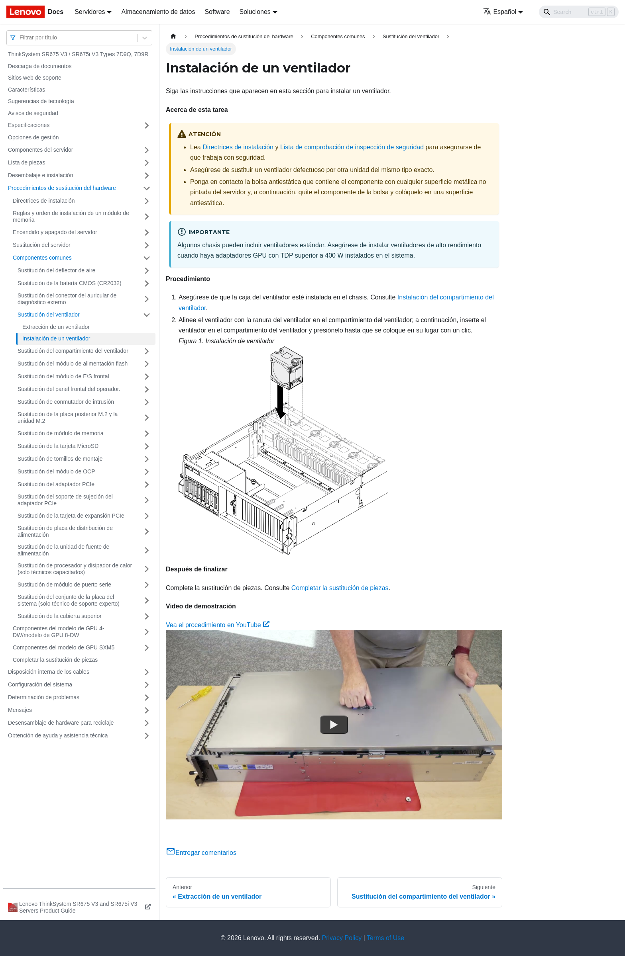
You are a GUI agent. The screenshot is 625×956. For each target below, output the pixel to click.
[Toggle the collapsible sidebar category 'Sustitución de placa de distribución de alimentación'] (146, 531)
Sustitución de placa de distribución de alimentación (65, 531)
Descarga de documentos (40, 66)
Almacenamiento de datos (158, 11)
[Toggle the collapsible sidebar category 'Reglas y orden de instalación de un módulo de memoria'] (146, 216)
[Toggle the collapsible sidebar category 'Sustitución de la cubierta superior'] (146, 616)
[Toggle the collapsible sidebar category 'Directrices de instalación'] (146, 201)
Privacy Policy (342, 937)
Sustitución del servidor (42, 245)
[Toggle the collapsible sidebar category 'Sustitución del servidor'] (146, 245)
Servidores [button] (90, 11)
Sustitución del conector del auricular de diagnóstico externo (67, 299)
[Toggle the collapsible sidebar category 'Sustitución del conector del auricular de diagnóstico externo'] (146, 299)
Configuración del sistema (40, 684)
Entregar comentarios (201, 852)
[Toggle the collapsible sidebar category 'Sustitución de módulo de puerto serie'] (146, 585)
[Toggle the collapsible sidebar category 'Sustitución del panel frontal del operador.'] (146, 389)
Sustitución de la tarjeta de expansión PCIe (71, 515)
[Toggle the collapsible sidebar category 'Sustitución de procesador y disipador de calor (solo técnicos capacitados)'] (146, 569)
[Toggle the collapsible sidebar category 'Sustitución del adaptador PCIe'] (146, 484)
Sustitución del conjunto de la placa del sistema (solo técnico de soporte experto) (69, 600)
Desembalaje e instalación (40, 175)
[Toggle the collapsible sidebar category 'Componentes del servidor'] (146, 150)
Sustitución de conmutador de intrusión (66, 402)
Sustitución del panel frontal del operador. (69, 389)
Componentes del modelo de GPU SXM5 (63, 647)
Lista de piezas (26, 162)
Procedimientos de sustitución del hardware (62, 188)
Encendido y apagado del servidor (55, 232)
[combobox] (20, 37)
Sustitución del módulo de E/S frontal (63, 376)
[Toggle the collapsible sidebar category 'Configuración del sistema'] (146, 684)
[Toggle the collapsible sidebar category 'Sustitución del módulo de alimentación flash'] (146, 364)
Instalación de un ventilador (56, 338)
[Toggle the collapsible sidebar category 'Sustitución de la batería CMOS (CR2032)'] (146, 283)
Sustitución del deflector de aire (56, 270)
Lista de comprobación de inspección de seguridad (352, 147)
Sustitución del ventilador (49, 314)
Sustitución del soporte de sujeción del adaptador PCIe (65, 500)
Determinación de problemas (43, 697)
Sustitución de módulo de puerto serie (64, 584)
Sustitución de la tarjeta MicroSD (58, 446)
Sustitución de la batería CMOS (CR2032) (70, 283)
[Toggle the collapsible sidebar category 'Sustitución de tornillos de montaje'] (146, 459)
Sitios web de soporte (34, 77)
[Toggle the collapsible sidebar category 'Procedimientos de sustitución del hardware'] (146, 188)
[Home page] (173, 36)
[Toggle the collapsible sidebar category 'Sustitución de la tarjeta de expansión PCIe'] (146, 516)
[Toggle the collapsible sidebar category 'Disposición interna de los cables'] (146, 672)
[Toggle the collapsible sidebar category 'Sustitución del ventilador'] (146, 315)
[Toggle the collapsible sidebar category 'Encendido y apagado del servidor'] (146, 232)
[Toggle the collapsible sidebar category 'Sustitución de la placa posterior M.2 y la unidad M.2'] (146, 418)
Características (26, 89)
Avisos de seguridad (33, 113)
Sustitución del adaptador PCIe (56, 484)
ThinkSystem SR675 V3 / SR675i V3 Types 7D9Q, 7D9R (78, 54)
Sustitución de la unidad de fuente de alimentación (63, 550)
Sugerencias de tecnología (41, 101)
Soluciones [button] (255, 11)
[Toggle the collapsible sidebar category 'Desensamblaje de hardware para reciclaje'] (146, 723)
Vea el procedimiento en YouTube (217, 625)
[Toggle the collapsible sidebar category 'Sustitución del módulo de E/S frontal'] (146, 376)
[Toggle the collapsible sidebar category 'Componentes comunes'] (146, 258)
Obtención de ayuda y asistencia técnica (58, 735)
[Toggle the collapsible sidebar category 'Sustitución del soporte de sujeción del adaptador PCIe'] (146, 500)
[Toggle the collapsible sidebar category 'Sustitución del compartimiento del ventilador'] (146, 351)
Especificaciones (28, 125)
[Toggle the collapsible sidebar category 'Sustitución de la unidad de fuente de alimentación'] (146, 550)
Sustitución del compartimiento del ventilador (73, 351)
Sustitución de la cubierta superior (60, 616)
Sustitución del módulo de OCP (56, 471)
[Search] (579, 12)
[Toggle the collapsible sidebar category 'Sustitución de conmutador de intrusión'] (146, 402)
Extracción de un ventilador (56, 327)
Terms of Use (385, 937)
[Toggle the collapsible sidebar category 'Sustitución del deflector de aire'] (146, 270)
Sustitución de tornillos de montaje (60, 459)
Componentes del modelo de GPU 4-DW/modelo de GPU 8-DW (58, 632)
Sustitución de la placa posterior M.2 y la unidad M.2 (68, 417)
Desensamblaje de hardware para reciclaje (61, 722)
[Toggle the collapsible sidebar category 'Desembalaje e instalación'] (146, 175)
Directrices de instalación (44, 200)
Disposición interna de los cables (48, 672)
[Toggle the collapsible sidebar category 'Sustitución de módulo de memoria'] (146, 433)
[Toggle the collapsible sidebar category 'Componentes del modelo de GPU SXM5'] (146, 647)
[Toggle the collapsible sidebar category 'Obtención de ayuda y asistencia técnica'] (146, 735)
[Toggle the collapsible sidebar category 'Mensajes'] (146, 710)
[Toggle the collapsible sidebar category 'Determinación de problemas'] (146, 697)
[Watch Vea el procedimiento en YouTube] (334, 725)
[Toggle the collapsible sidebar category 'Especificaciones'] (146, 125)
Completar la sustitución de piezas (55, 660)
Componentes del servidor (40, 150)
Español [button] (499, 11)
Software (217, 11)
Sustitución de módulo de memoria (61, 433)
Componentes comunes (42, 257)
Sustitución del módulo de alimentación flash (73, 363)
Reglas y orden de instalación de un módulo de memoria (71, 216)
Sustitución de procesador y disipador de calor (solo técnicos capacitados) (75, 569)
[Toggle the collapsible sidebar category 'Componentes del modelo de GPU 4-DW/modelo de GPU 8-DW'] (146, 632)
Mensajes (20, 710)
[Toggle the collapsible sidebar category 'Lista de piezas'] (146, 162)
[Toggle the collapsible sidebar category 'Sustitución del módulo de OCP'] (146, 471)
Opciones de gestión (33, 137)
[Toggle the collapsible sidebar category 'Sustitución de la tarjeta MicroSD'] (146, 446)
